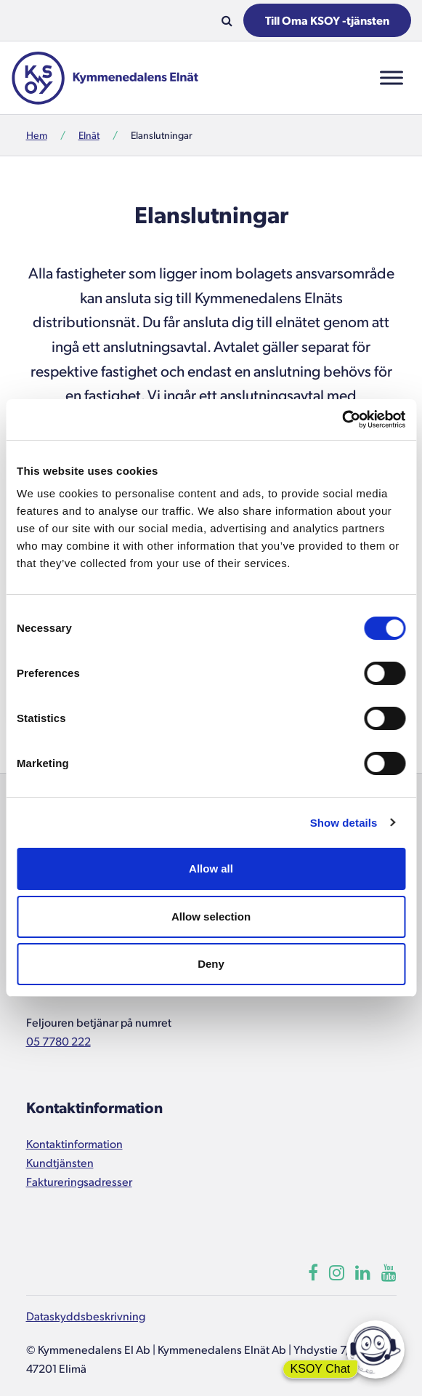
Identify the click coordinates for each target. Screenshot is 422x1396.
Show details (344, 823)
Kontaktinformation (74, 1143)
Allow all (211, 868)
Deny (211, 964)
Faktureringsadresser (79, 1181)
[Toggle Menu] (391, 77)
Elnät (89, 135)
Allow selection (211, 916)
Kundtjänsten (60, 1162)
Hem (36, 135)
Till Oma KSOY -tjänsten (327, 20)
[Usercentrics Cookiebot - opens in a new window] (341, 419)
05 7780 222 (58, 1040)
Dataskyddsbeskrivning (85, 1315)
